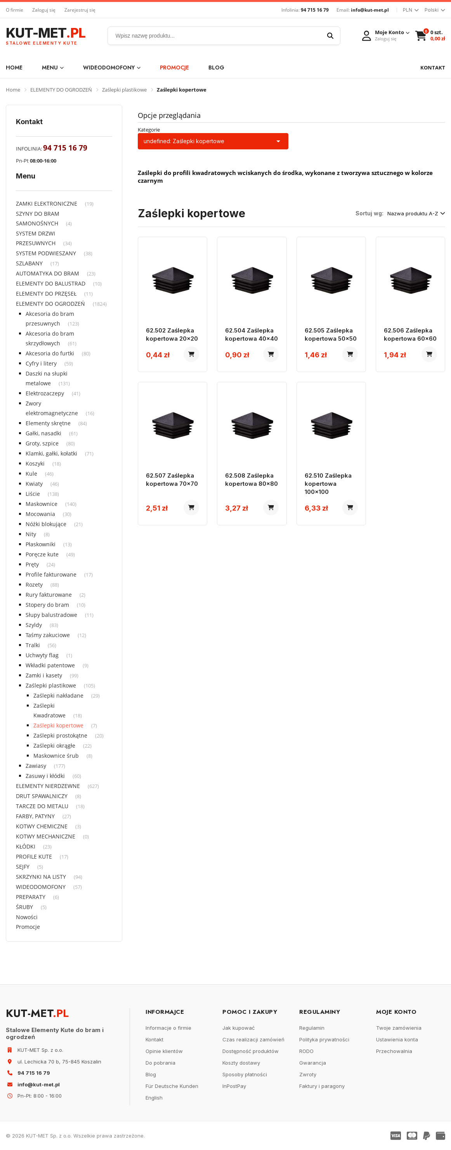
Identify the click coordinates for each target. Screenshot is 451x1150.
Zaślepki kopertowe (58, 725)
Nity (31, 534)
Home (14, 67)
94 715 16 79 (315, 10)
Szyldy (34, 625)
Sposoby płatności (244, 1074)
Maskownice (41, 503)
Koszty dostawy (241, 1063)
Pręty (32, 564)
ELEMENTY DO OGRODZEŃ (61, 89)
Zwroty (307, 1074)
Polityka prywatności (324, 1039)
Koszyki (35, 463)
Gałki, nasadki (43, 433)
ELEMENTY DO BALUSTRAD (50, 283)
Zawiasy (36, 765)
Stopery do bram (47, 604)
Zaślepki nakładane (58, 695)
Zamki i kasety (44, 675)
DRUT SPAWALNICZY (42, 796)
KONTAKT (432, 67)
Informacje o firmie (168, 1028)
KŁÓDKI (25, 846)
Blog (216, 67)
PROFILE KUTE (34, 856)
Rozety (34, 584)
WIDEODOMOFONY (112, 67)
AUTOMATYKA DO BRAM (47, 273)
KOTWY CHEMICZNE (42, 826)
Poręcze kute (42, 554)
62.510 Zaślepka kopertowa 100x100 (328, 483)
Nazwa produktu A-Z (416, 213)
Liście (33, 493)
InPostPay (234, 1086)
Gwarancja (312, 1063)
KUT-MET (45, 35)
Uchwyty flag (42, 655)
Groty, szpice (42, 443)
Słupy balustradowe (51, 614)
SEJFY (22, 866)
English (154, 1098)
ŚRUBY (24, 907)
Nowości (27, 917)
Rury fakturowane (49, 594)
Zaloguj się (44, 10)
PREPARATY (30, 897)
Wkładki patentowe (50, 665)
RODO (306, 1051)
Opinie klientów (164, 1051)
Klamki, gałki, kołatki (51, 453)
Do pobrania (160, 1063)
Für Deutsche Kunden (172, 1086)
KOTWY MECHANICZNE (45, 836)
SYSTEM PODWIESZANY (46, 253)
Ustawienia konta (397, 1039)
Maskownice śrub (56, 755)
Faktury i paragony (322, 1086)
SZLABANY (29, 263)
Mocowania (40, 514)
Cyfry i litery (41, 363)
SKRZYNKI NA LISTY (41, 876)
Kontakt (154, 1039)
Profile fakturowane (51, 574)
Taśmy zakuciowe (48, 635)
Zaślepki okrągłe (54, 745)
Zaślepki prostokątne (60, 735)
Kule (31, 473)
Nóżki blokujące (46, 524)
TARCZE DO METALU (42, 806)
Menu (53, 67)
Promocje (174, 67)
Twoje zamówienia (399, 1028)
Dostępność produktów (250, 1051)
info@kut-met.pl (370, 10)
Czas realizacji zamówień (253, 1039)
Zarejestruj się (79, 10)
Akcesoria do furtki (50, 353)
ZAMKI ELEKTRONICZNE (46, 203)
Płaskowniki (41, 544)
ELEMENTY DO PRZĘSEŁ (46, 293)
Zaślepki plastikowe (124, 89)
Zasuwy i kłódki (45, 775)
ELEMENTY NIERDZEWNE (48, 786)
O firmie (14, 10)
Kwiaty (34, 483)
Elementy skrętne (48, 423)
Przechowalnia (394, 1051)
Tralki (33, 645)
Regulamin (311, 1028)
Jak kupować (238, 1028)
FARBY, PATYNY (35, 816)
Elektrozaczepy (45, 393)
